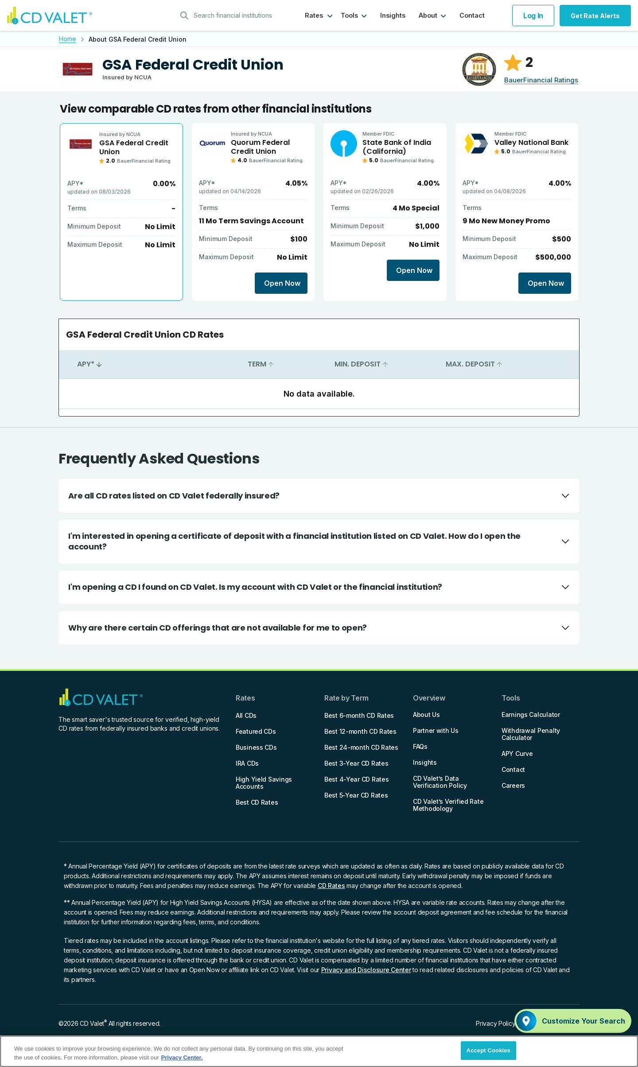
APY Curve (517, 753)
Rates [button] (314, 15)
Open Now (282, 283)
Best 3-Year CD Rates (356, 763)
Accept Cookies (488, 1050)
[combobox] (229, 15)
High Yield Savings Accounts (264, 782)
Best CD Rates (257, 802)
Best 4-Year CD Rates (356, 779)
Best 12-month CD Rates (360, 731)
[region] (319, 1051)
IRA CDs (247, 763)
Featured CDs (256, 731)
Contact (472, 15)
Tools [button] (349, 15)
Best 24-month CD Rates (361, 747)
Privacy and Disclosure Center (366, 970)
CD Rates (331, 885)
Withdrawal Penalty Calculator (531, 734)
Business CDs (256, 747)
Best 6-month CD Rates (359, 715)
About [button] (428, 15)
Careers (513, 785)
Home (67, 39)
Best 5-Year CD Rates (356, 795)
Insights (392, 15)
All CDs (246, 715)
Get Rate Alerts (595, 15)
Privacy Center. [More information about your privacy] (182, 1057)
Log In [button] (533, 15)
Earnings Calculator (531, 714)
